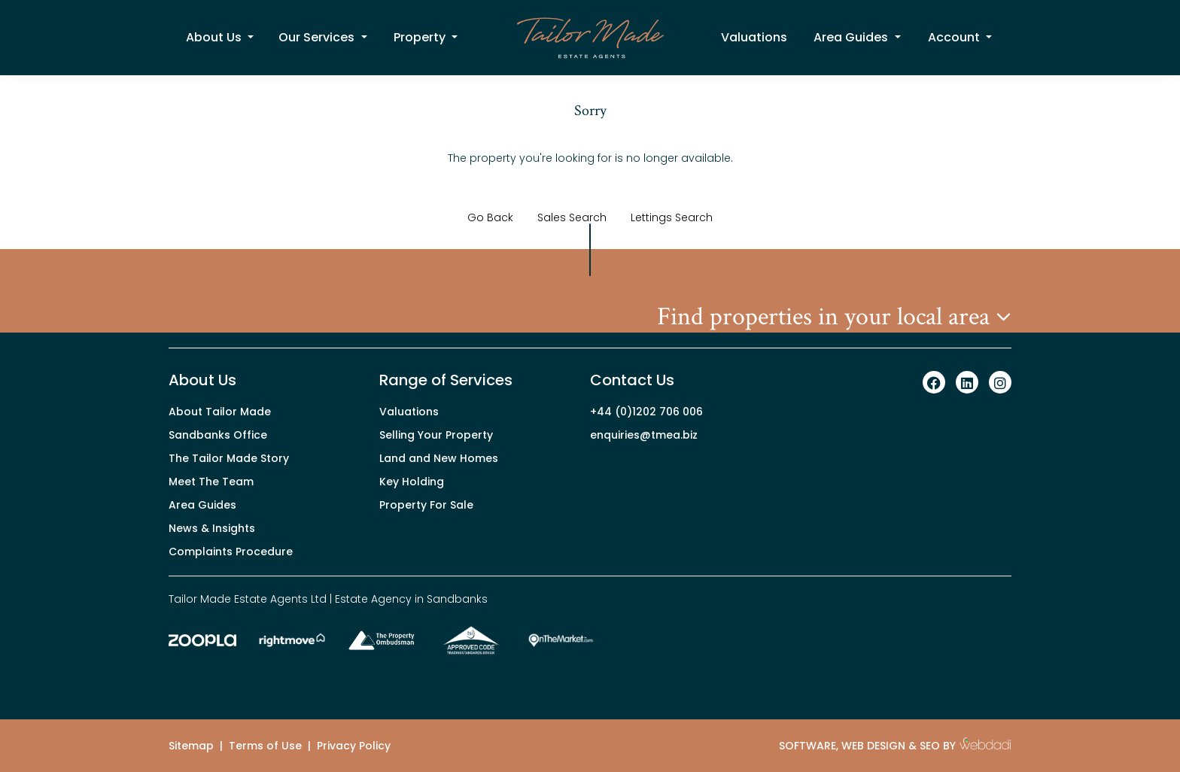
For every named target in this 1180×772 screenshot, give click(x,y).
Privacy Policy (354, 745)
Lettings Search (672, 217)
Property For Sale (426, 504)
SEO (930, 745)
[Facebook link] (934, 383)
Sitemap (191, 745)
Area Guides (202, 504)
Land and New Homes (438, 458)
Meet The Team (211, 481)
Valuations (754, 37)
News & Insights (212, 528)
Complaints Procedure (231, 551)
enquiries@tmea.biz (644, 434)
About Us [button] (215, 37)
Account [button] (955, 37)
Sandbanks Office (218, 434)
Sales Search (572, 217)
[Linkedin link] (967, 383)
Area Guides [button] (852, 37)
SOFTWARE (807, 745)
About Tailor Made (220, 411)
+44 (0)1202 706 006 (646, 411)
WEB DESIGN (873, 745)
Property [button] (421, 37)
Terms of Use (265, 745)
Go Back (490, 217)
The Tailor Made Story (229, 458)
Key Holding (411, 481)
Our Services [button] (317, 37)
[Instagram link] (1000, 383)
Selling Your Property (436, 434)
